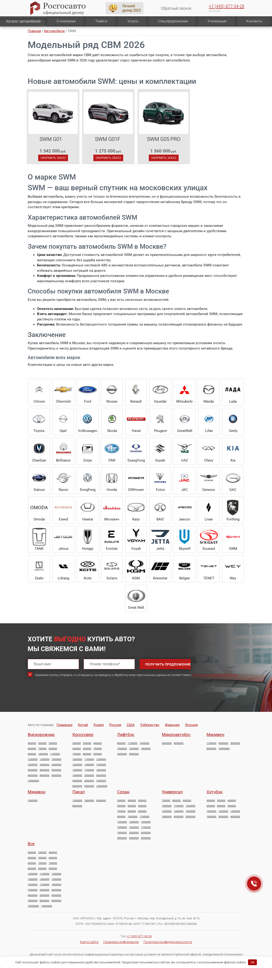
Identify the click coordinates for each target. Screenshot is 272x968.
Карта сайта (89, 942)
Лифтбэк (125, 734)
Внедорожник (41, 734)
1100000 (55, 754)
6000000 (32, 775)
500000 (42, 743)
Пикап (78, 791)
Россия (115, 725)
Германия (64, 725)
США (131, 725)
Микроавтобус (176, 734)
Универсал (172, 791)
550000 (53, 743)
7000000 (101, 781)
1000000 (43, 754)
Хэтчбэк (215, 791)
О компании (66, 21)
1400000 (89, 765)
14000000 (33, 781)
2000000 (56, 765)
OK (253, 962)
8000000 (44, 775)
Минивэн (36, 791)
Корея (99, 725)
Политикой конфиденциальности (215, 675)
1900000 (77, 775)
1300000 (44, 759)
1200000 (32, 759)
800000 (87, 754)
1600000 (32, 765)
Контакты (254, 21)
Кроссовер (82, 734)
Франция (172, 725)
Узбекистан (149, 725)
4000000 (44, 770)
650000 (32, 748)
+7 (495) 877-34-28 (226, 6)
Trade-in (101, 21)
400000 (32, 743)
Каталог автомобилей (23, 21)
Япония (191, 725)
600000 (132, 806)
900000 (32, 754)
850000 (53, 748)
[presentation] (63, 698)
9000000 (56, 775)
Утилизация (216, 21)
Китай (83, 725)
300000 (76, 743)
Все (31, 843)
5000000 (56, 770)
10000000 (101, 786)
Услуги (132, 21)
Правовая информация (121, 942)
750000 (42, 748)
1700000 (89, 770)
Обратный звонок (176, 8)
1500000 (56, 759)
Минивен (215, 734)
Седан (123, 791)
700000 (97, 748)
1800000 (44, 765)
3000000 (32, 770)
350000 (87, 743)
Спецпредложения (173, 21)
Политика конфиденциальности (167, 942)
